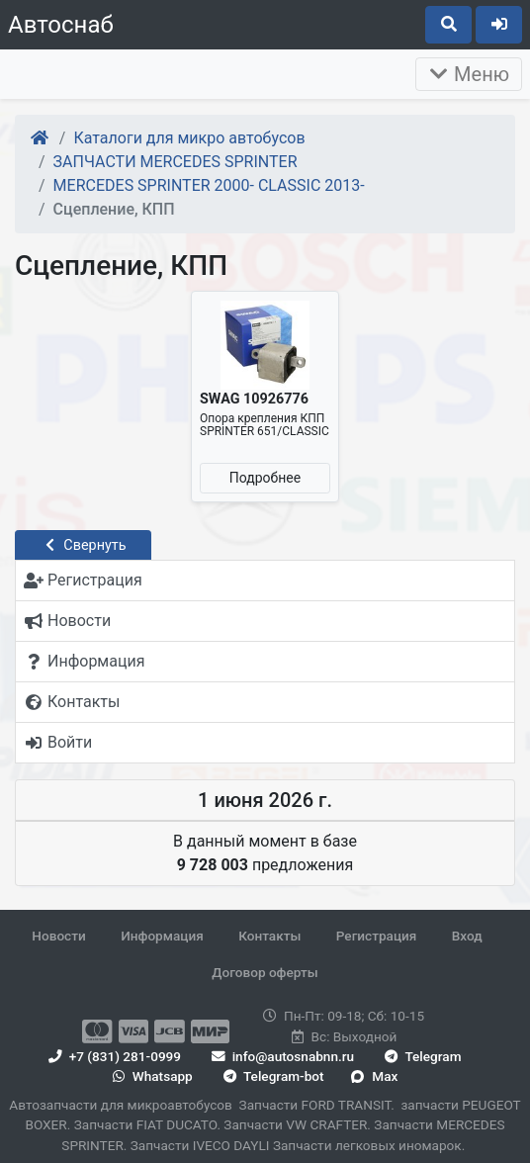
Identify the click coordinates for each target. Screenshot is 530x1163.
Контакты (269, 935)
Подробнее (265, 478)
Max (374, 1076)
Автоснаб (61, 25)
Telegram (422, 1056)
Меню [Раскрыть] (468, 74)
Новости (58, 935)
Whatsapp (151, 1076)
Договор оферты (264, 972)
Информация (162, 935)
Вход (467, 935)
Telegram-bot (271, 1076)
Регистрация (376, 935)
